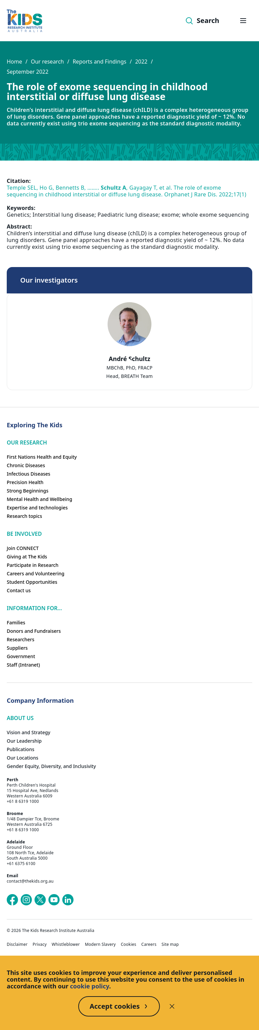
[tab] (129, 360)
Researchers (20, 639)
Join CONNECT (23, 548)
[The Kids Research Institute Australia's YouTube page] (54, 900)
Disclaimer (17, 944)
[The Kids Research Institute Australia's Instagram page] (26, 900)
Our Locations (22, 757)
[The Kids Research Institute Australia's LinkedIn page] (68, 900)
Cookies (128, 944)
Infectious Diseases (28, 474)
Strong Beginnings (28, 490)
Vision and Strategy (28, 732)
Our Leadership (24, 741)
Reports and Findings (99, 61)
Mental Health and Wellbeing (39, 499)
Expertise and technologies (37, 507)
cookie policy (89, 986)
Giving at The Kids (27, 556)
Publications (20, 749)
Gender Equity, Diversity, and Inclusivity (51, 766)
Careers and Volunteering (35, 573)
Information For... (34, 608)
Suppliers (17, 648)
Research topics (24, 516)
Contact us (19, 590)
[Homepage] (24, 20)
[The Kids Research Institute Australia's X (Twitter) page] (40, 900)
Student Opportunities (32, 582)
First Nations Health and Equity (42, 457)
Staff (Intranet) (23, 665)
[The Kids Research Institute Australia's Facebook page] (12, 900)
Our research (47, 61)
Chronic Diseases (26, 465)
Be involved (24, 533)
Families (16, 622)
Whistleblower (66, 944)
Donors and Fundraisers (34, 631)
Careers (148, 944)
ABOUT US (20, 718)
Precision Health (25, 482)
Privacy (40, 944)
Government (21, 656)
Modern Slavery (100, 944)
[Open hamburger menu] (243, 20)
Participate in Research (32, 565)
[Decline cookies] (172, 1006)
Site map (170, 944)
